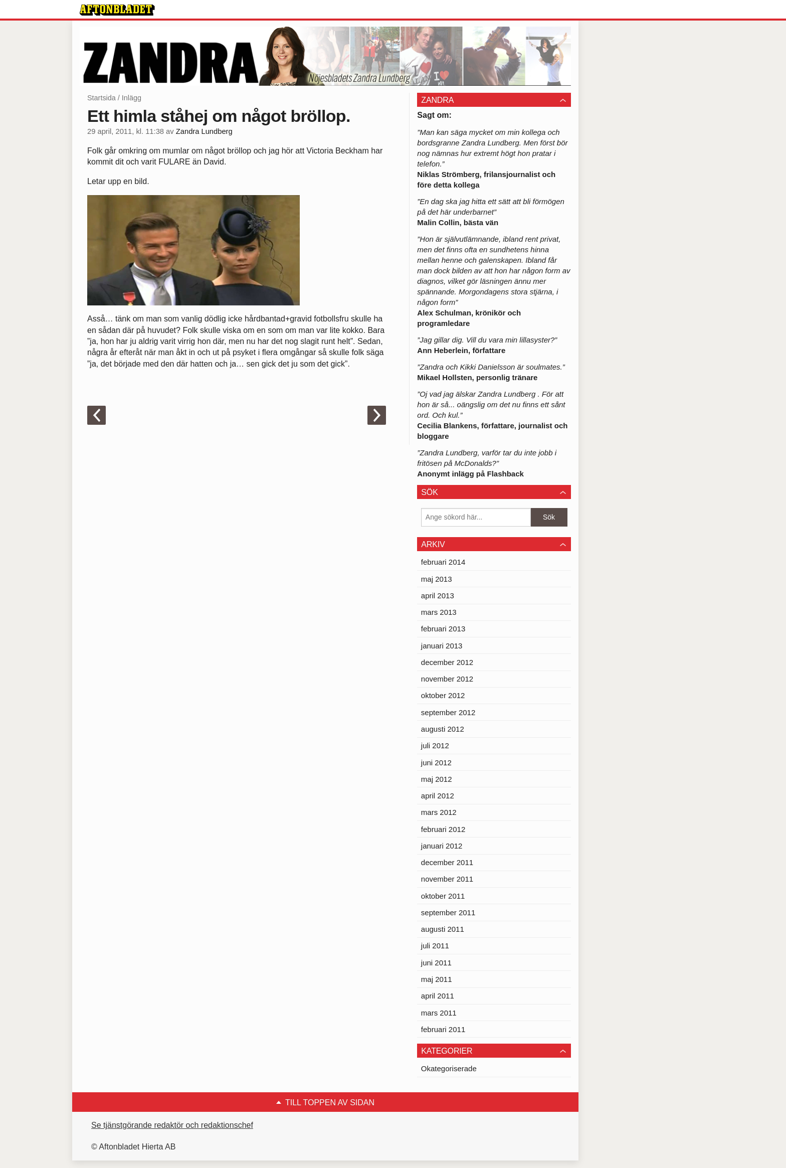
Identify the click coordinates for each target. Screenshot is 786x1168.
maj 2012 (436, 779)
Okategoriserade (449, 1068)
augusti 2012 (442, 729)
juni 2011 (436, 962)
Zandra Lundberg (204, 131)
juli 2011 (435, 945)
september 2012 (448, 712)
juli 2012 (435, 745)
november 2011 (447, 879)
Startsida (101, 98)
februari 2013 (443, 628)
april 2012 (437, 795)
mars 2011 (439, 1013)
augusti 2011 (442, 929)
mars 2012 (439, 812)
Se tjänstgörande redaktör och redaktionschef (172, 1125)
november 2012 (447, 679)
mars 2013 (439, 612)
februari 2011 (443, 1029)
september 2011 (448, 912)
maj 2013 (436, 579)
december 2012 (447, 662)
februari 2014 (443, 562)
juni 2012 (436, 762)
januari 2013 (442, 645)
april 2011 (437, 995)
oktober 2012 (443, 695)
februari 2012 (443, 829)
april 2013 (437, 595)
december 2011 (447, 862)
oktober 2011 (443, 896)
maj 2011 (436, 979)
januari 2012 (442, 846)
